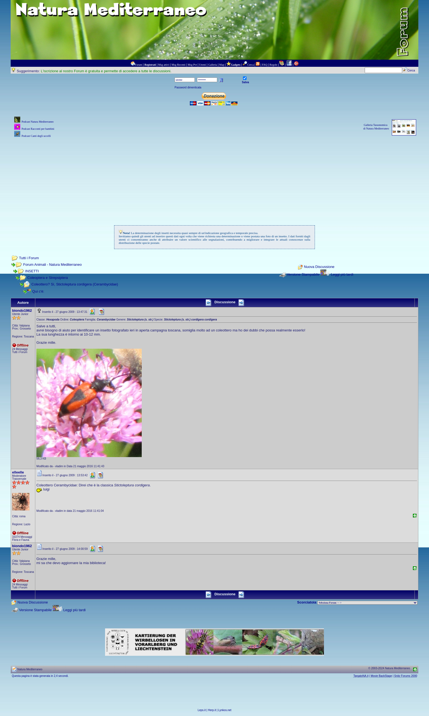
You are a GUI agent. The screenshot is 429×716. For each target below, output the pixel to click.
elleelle (18, 472)
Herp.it (212, 710)
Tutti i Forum (29, 258)
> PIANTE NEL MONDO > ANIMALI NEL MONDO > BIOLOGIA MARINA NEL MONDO (367, 603)
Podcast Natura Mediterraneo (38, 121)
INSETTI (32, 271)
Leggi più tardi (342, 274)
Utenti (202, 64)
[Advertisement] (214, 177)
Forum (138, 64)
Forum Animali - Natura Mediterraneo (52, 264)
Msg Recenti (178, 64)
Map (221, 64)
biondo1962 (22, 310)
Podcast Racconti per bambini (38, 128)
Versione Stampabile (303, 274)
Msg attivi (163, 64)
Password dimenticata (188, 87)
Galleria (212, 64)
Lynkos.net (224, 710)
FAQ (264, 64)
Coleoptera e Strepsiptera (47, 278)
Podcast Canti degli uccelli (36, 135)
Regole (273, 64)
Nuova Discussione (319, 267)
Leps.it (201, 710)
